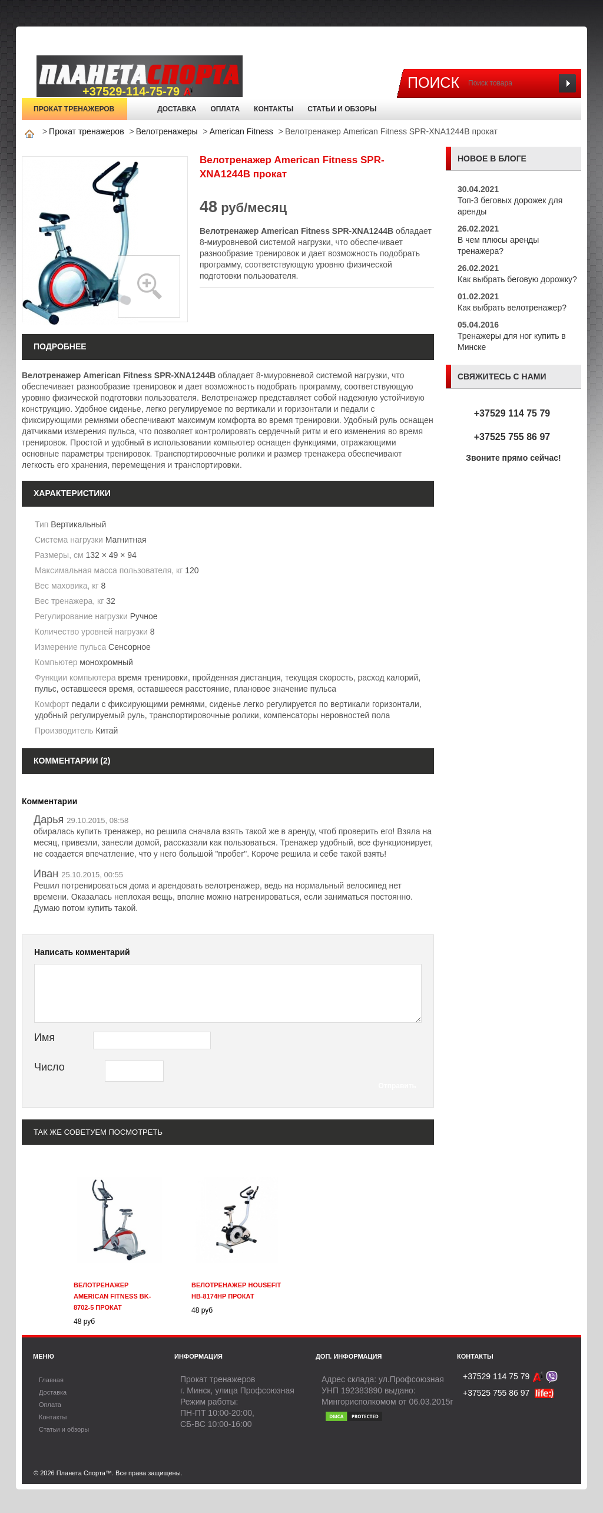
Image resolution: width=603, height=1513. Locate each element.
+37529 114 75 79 (512, 413)
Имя (44, 1037)
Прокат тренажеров (74, 109)
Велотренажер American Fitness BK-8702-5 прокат (112, 1296)
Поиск (433, 82)
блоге (512, 158)
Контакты (273, 109)
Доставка (176, 109)
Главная (139, 109)
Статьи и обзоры (341, 109)
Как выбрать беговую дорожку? (517, 279)
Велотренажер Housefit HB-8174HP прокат (236, 1290)
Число (49, 1067)
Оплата (225, 109)
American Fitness (241, 131)
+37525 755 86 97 (512, 437)
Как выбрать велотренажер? (512, 307)
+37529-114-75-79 (137, 91)
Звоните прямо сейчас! (513, 458)
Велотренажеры (167, 131)
